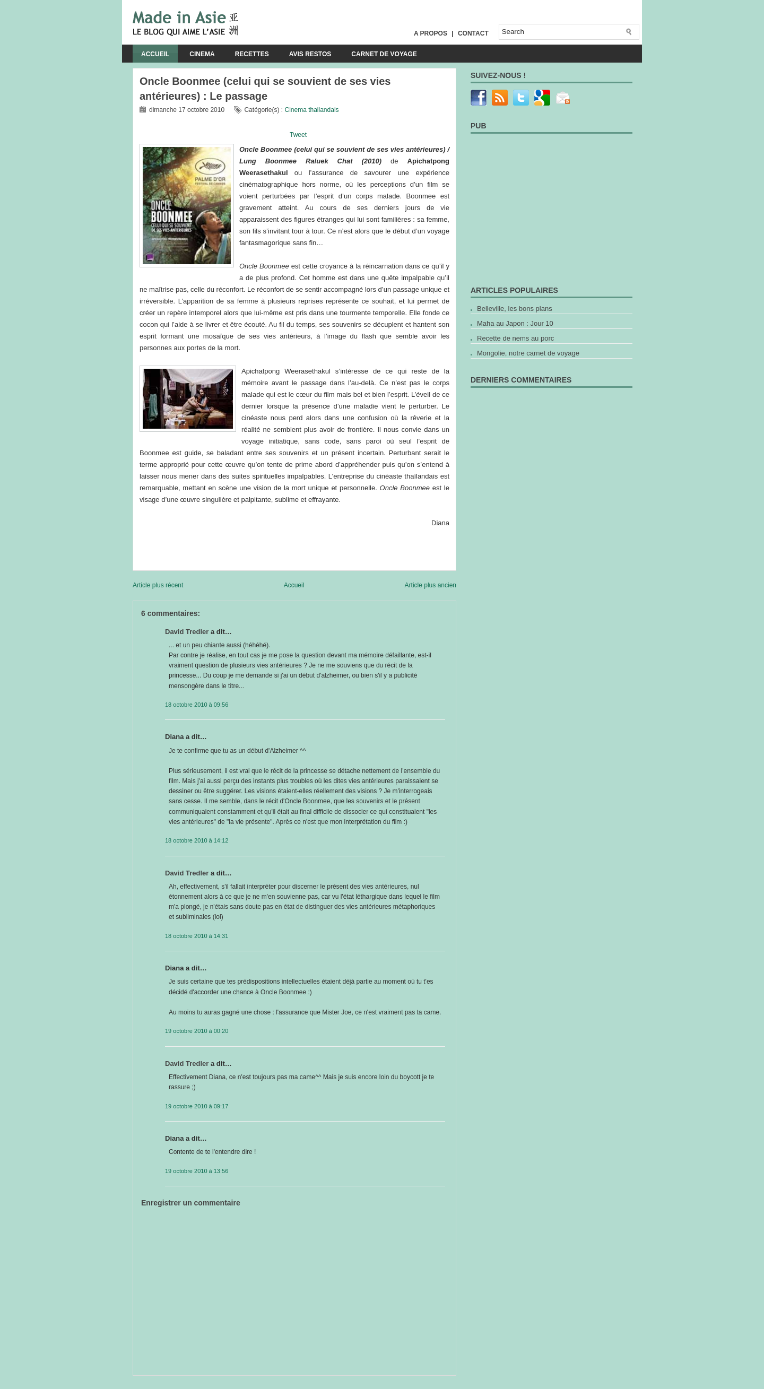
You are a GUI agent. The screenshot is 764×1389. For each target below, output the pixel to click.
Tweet (298, 134)
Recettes (252, 54)
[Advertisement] (257, 1380)
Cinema (201, 54)
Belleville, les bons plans (514, 308)
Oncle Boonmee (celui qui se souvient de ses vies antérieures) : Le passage (265, 88)
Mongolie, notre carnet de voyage (528, 353)
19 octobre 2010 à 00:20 (196, 1031)
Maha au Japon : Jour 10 (515, 323)
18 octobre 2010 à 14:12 (196, 840)
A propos (430, 33)
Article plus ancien (430, 585)
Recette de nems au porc (515, 338)
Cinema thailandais (311, 110)
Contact (473, 33)
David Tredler (187, 632)
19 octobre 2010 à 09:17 (196, 1106)
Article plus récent (158, 585)
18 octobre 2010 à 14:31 (196, 936)
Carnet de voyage (384, 54)
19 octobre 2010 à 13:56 (196, 1171)
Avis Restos (310, 54)
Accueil (155, 54)
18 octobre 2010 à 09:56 (196, 704)
